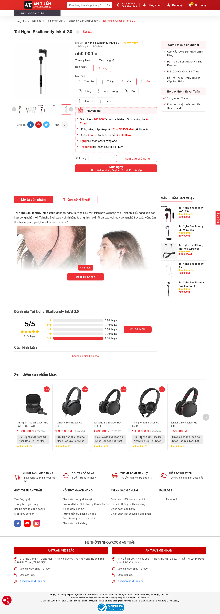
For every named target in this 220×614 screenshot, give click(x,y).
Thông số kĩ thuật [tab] (76, 199)
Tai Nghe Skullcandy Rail (191, 265)
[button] (14, 109)
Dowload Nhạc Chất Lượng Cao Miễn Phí (86, 504)
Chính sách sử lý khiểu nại (77, 499)
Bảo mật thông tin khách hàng (128, 504)
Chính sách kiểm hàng (75, 523)
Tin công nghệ (22, 499)
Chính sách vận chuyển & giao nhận (131, 513)
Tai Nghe (36, 20)
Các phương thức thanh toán (79, 518)
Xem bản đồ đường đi (32, 581)
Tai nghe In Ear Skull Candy (82, 20)
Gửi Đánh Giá (137, 329)
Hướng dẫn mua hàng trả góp (79, 513)
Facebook (172, 499)
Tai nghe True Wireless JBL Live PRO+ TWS (32, 424)
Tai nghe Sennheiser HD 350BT (107, 424)
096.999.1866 (129, 6)
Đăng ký (174, 5)
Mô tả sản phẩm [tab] (33, 199)
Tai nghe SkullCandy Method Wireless (191, 247)
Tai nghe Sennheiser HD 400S (68, 424)
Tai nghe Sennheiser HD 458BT (183, 424)
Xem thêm (85, 267)
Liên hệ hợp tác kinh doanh (29, 509)
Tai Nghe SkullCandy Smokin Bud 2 (191, 284)
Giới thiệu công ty (24, 513)
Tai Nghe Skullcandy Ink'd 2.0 (191, 209)
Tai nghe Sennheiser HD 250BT (145, 424)
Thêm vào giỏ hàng (136, 158)
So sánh (85, 32)
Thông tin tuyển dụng (26, 504)
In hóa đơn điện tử (73, 509)
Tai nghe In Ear (54, 20)
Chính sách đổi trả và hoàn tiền (128, 499)
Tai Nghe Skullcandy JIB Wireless (191, 228)
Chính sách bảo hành (123, 509)
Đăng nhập (151, 5)
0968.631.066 (125, 574)
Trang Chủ (20, 21)
